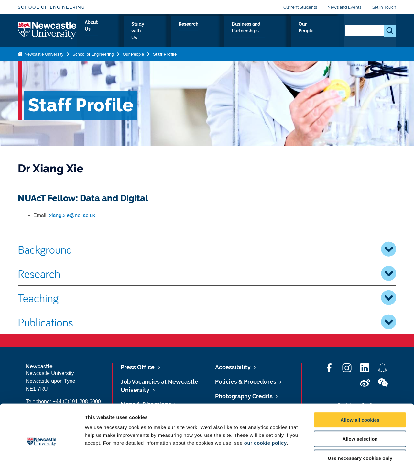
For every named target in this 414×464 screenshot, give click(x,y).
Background (207, 249)
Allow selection (359, 403)
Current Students (300, 7)
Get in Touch (384, 7)
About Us (129, 31)
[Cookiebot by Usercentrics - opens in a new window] (42, 451)
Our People (320, 31)
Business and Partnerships (263, 31)
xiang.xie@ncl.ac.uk (72, 215)
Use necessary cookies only (360, 422)
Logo (47, 30)
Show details (339, 451)
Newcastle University (43, 52)
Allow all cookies (360, 384)
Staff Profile (165, 52)
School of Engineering (51, 7)
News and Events (344, 7)
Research (208, 31)
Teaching (207, 297)
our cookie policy (265, 407)
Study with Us (168, 31)
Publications (207, 322)
